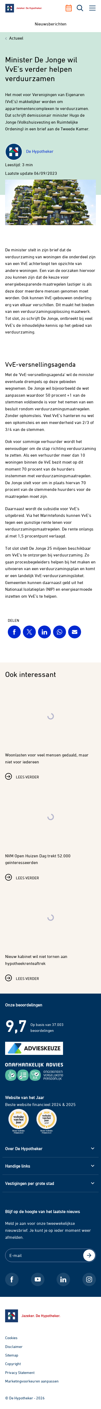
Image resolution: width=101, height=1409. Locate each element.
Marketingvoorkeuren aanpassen (32, 1381)
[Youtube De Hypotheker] (37, 1279)
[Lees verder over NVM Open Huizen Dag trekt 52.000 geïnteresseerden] (50, 832)
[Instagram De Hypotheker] (89, 1279)
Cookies (11, 1337)
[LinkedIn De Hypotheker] (63, 1279)
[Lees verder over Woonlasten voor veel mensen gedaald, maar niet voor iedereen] (50, 731)
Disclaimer (14, 1346)
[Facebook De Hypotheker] (12, 1279)
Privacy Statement (19, 1372)
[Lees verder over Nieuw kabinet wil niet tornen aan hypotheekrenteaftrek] (50, 933)
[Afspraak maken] (71, 8)
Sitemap (11, 1355)
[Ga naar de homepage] (50, 1316)
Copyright (13, 1363)
